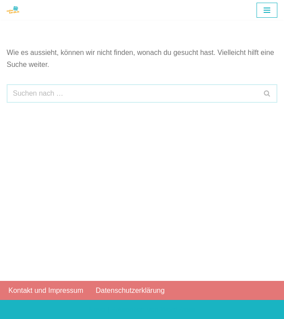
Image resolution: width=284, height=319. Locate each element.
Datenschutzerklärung (130, 290)
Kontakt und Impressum (45, 290)
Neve (97, 309)
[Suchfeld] (132, 93)
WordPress (177, 309)
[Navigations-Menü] (267, 10)
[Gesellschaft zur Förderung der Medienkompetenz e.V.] (14, 10)
